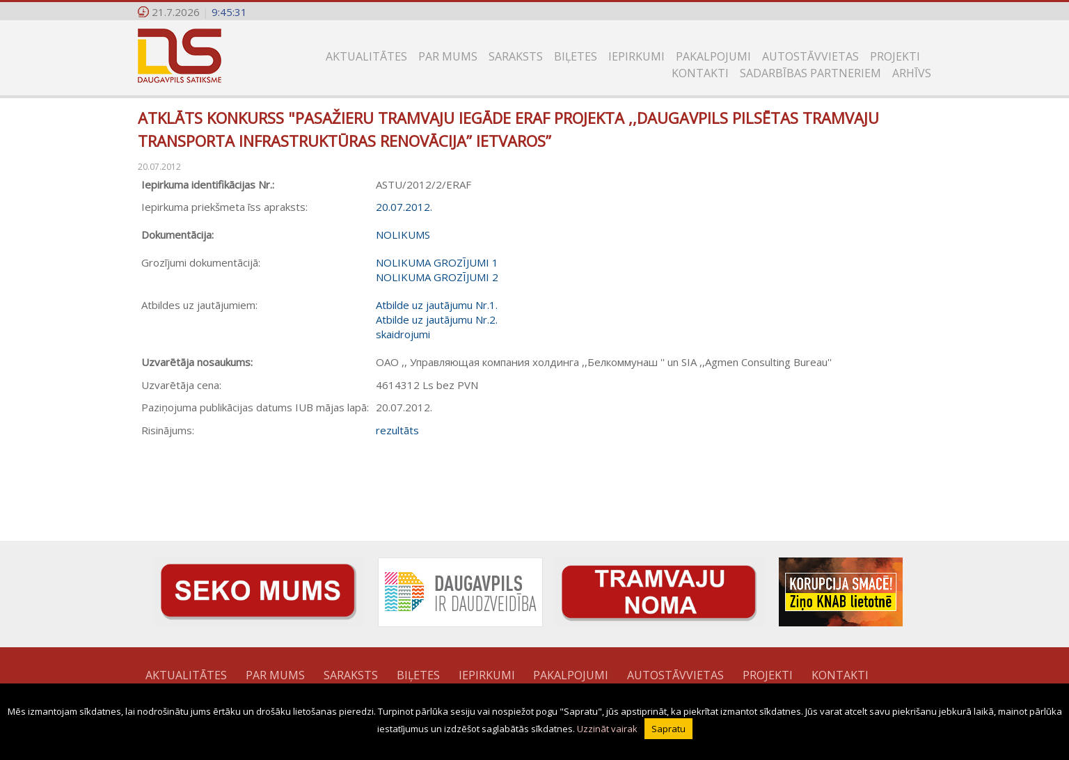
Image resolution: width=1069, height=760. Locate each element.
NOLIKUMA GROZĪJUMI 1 (437, 262)
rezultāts (397, 430)
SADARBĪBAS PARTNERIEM (810, 73)
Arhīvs (911, 73)
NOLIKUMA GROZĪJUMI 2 (437, 277)
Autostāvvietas (810, 56)
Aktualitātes (366, 56)
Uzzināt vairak (607, 728)
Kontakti (700, 73)
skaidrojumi (403, 334)
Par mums (447, 56)
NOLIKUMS (403, 235)
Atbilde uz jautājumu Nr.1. (437, 305)
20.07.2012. (404, 207)
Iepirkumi (636, 56)
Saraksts (516, 56)
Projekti (895, 56)
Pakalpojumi (713, 56)
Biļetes (575, 56)
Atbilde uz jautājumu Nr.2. (437, 319)
